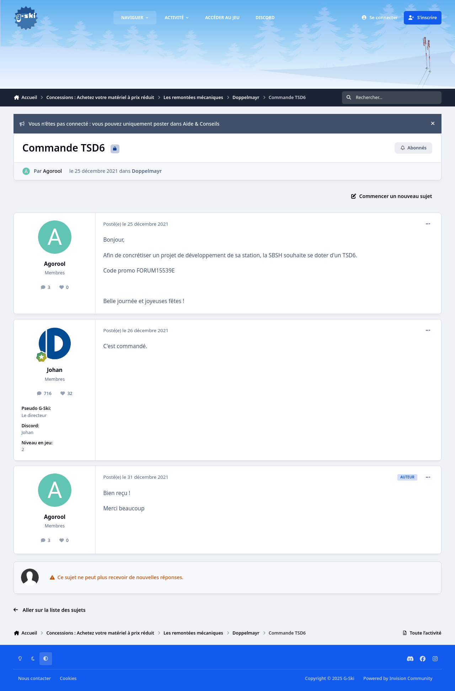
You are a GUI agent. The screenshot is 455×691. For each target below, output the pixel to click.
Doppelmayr (147, 171)
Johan (55, 370)
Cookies (68, 678)
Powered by (397, 678)
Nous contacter (34, 678)
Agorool (52, 171)
